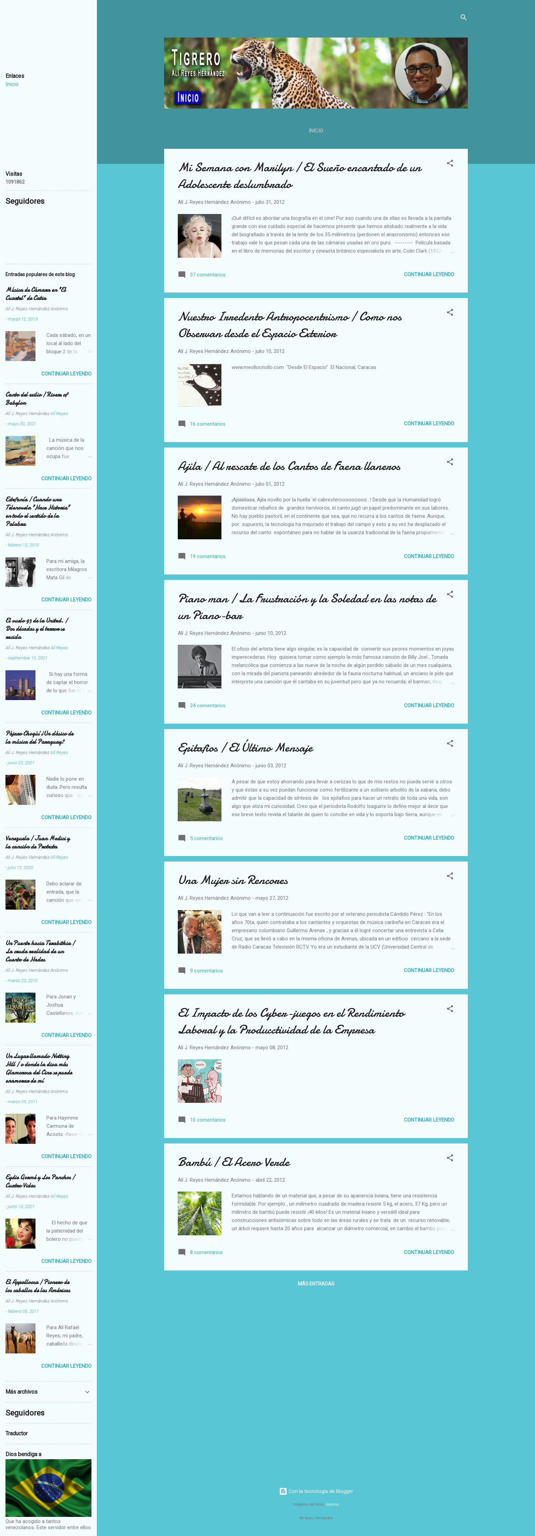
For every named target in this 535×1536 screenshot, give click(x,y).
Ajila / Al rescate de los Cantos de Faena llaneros (289, 466)
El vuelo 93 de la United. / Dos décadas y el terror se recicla (36, 628)
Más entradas (316, 1283)
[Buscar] (464, 18)
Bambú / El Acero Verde (233, 1162)
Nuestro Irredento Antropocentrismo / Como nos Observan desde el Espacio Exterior (290, 325)
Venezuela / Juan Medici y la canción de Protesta (37, 842)
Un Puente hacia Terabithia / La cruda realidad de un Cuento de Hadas (40, 951)
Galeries (332, 1504)
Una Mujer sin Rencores (233, 880)
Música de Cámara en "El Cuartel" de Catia (35, 294)
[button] (450, 164)
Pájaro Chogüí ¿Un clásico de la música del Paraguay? (39, 737)
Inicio (316, 131)
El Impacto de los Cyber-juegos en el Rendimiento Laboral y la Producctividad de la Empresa (291, 1021)
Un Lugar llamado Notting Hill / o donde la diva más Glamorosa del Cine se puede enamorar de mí (38, 1068)
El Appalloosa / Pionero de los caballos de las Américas (37, 1286)
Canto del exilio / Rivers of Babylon (36, 398)
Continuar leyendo (429, 274)
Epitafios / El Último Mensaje (245, 747)
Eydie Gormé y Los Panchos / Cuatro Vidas (40, 1181)
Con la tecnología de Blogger (316, 1491)
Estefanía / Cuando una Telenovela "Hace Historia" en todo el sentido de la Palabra (37, 511)
